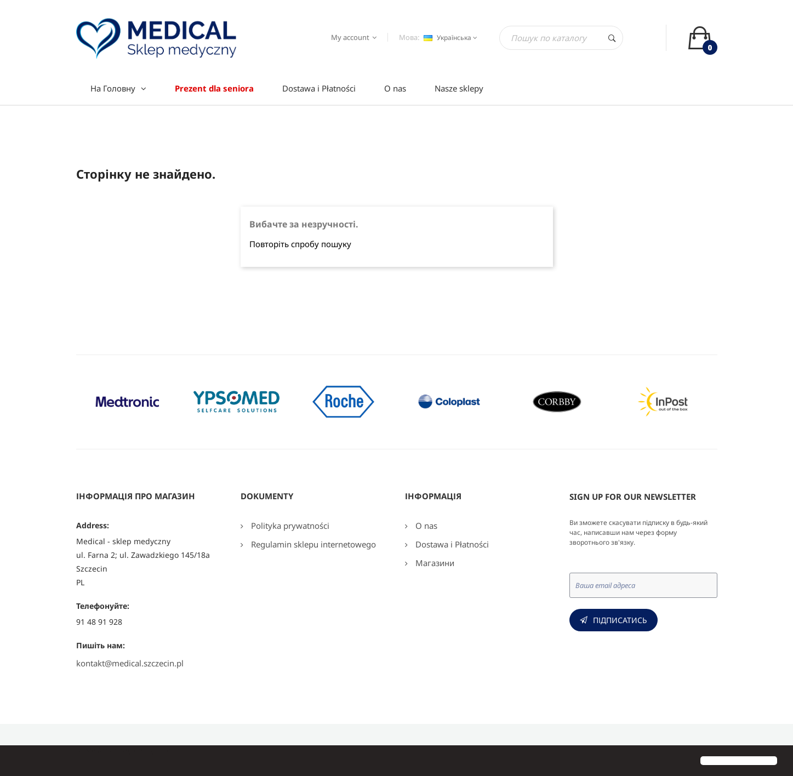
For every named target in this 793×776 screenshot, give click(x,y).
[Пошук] (561, 37)
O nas (425, 525)
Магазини (433, 562)
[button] (17, 761)
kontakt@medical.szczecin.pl (130, 663)
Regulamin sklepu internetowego (312, 544)
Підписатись (620, 620)
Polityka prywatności (289, 525)
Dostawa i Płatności (451, 544)
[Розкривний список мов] (449, 38)
